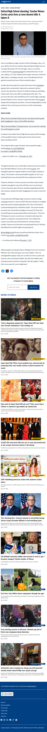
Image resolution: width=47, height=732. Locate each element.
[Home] (6, 1)
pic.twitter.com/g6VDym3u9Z (17, 235)
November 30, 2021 (25, 156)
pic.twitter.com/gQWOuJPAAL (12, 151)
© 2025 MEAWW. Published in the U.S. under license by (14, 686)
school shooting (17, 72)
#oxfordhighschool (7, 232)
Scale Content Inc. (32, 686)
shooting (40, 85)
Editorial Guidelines (5, 705)
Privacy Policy (4, 708)
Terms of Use (4, 713)
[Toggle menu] (44, 2)
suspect (42, 100)
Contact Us (3, 716)
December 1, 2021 (26, 240)
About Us (3, 702)
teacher (33, 169)
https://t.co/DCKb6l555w (15, 148)
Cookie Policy (4, 710)
